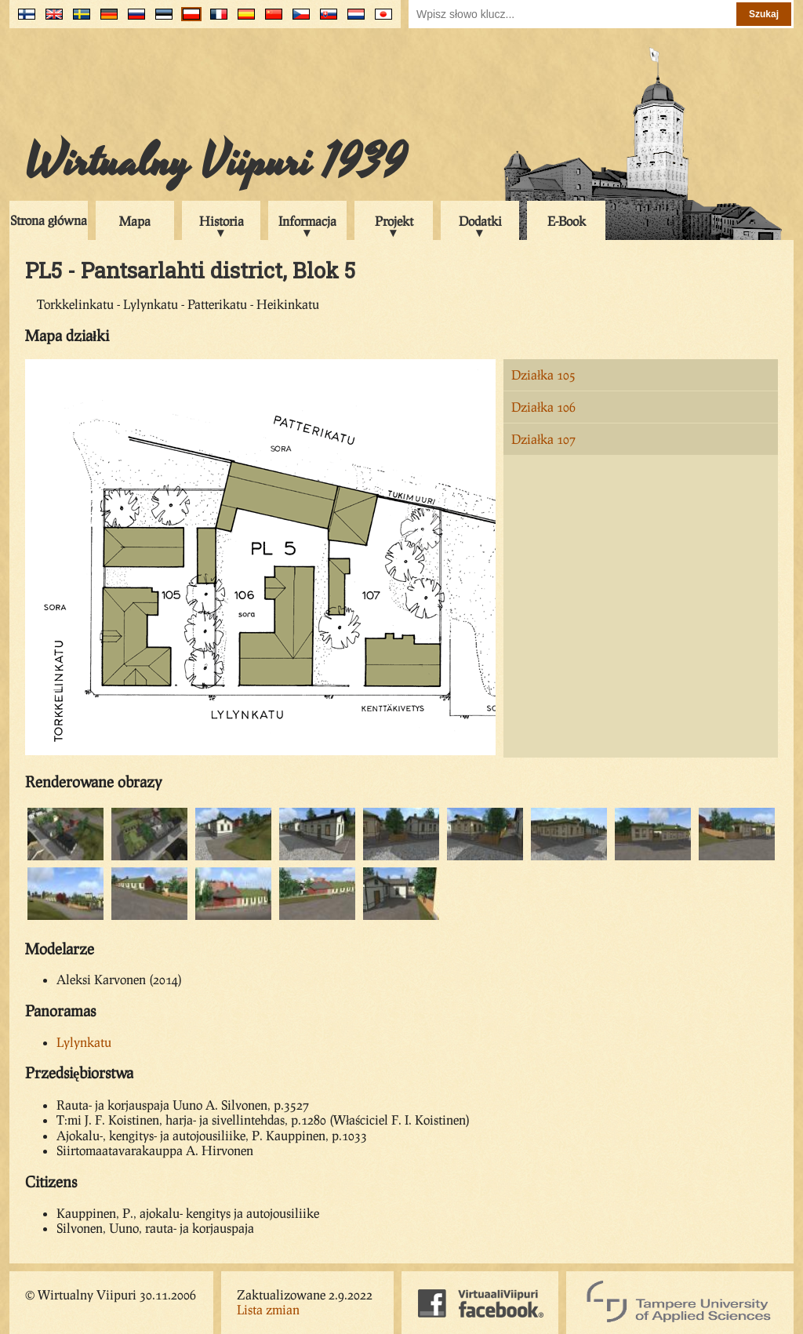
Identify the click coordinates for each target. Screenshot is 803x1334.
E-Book (566, 220)
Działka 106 (543, 406)
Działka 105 (543, 374)
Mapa (135, 220)
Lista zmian (268, 1309)
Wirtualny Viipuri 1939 (215, 162)
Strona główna (48, 220)
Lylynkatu (83, 1041)
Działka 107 (543, 438)
